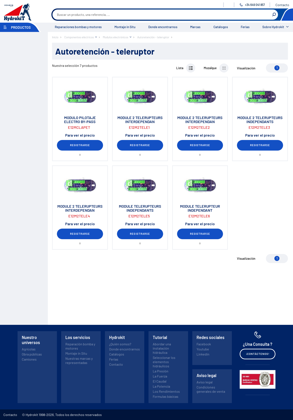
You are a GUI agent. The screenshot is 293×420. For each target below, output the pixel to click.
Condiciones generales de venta (211, 389)
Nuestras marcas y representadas (79, 360)
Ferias (245, 27)
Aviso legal (205, 382)
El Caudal (159, 381)
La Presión (160, 371)
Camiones (29, 359)
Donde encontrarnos (162, 27)
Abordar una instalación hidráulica (162, 348)
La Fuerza (160, 376)
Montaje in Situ (124, 27)
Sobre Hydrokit (273, 27)
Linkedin (203, 354)
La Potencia (161, 386)
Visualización (246, 68)
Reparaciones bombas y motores (78, 27)
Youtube (203, 349)
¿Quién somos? (120, 344)
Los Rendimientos (166, 391)
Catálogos (220, 27)
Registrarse (80, 145)
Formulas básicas (165, 396)
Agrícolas (29, 349)
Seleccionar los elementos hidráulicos (164, 361)
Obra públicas (32, 354)
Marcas (195, 27)
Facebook (204, 344)
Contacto (282, 5)
